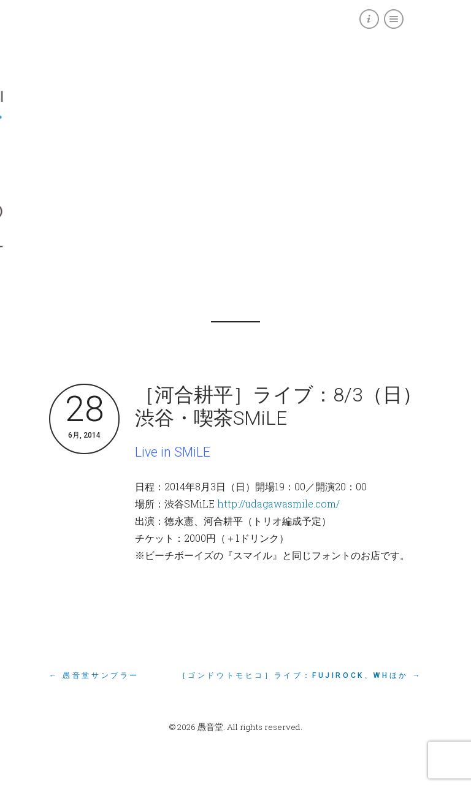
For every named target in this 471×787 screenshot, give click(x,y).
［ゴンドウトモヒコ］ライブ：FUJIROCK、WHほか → (300, 675)
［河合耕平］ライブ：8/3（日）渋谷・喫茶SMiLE (278, 406)
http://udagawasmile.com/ (278, 503)
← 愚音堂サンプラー (94, 675)
